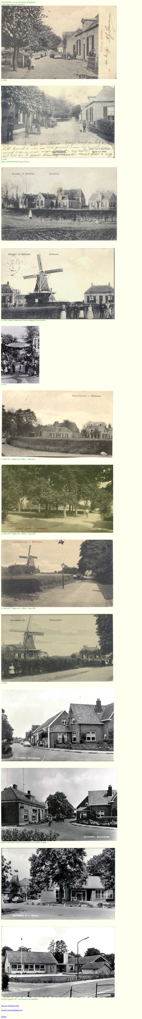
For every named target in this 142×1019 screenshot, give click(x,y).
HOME (3, 1017)
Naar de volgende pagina (10, 1006)
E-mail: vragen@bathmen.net (11, 1010)
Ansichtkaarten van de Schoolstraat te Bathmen (18, 2)
